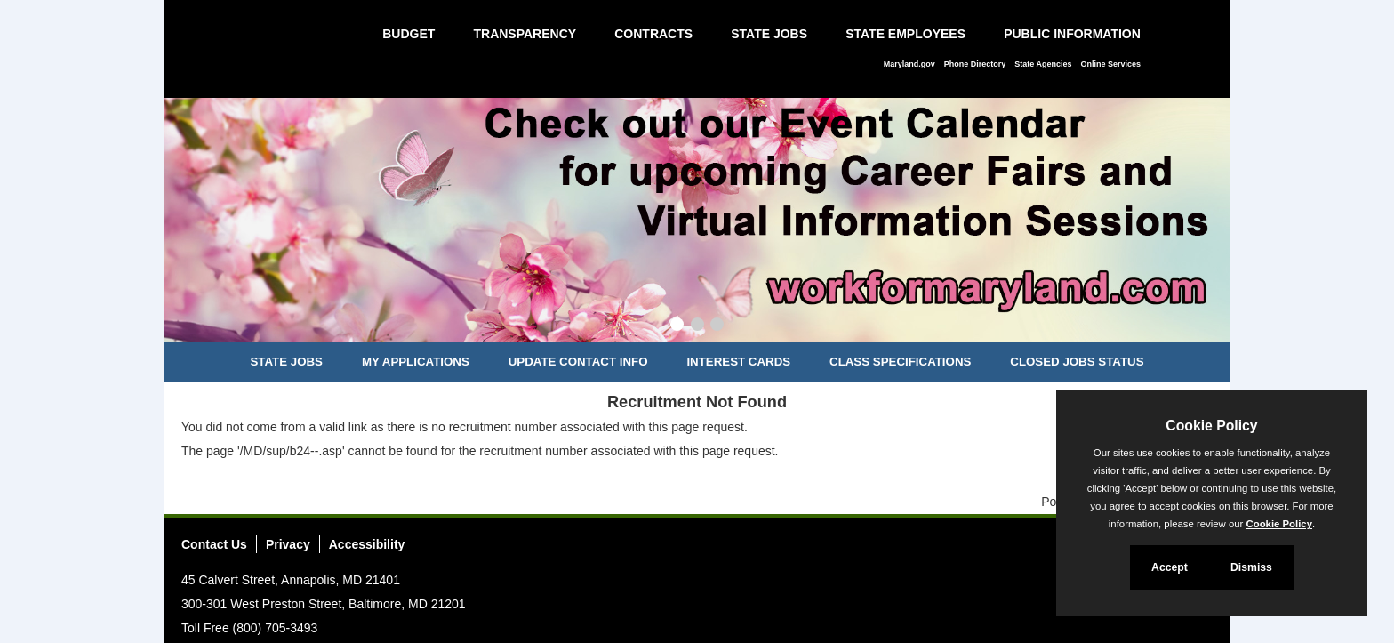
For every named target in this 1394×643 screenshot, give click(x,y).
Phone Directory (975, 64)
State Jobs (769, 34)
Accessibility (367, 544)
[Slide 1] (677, 326)
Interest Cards (738, 361)
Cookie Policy (1211, 425)
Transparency (524, 34)
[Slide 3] (717, 326)
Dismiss (1251, 567)
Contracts (653, 34)
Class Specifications (900, 361)
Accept (1169, 567)
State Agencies (1042, 64)
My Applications (415, 361)
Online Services (1110, 64)
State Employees (905, 34)
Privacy (288, 544)
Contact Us (214, 544)
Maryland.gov (909, 64)
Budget (408, 34)
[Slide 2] (697, 326)
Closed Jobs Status (1076, 361)
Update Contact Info (578, 361)
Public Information (1072, 34)
